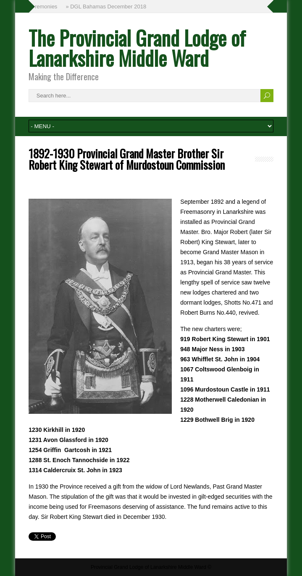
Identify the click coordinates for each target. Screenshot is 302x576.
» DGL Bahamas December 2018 (106, 6)
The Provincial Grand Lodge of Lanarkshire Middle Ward (137, 48)
